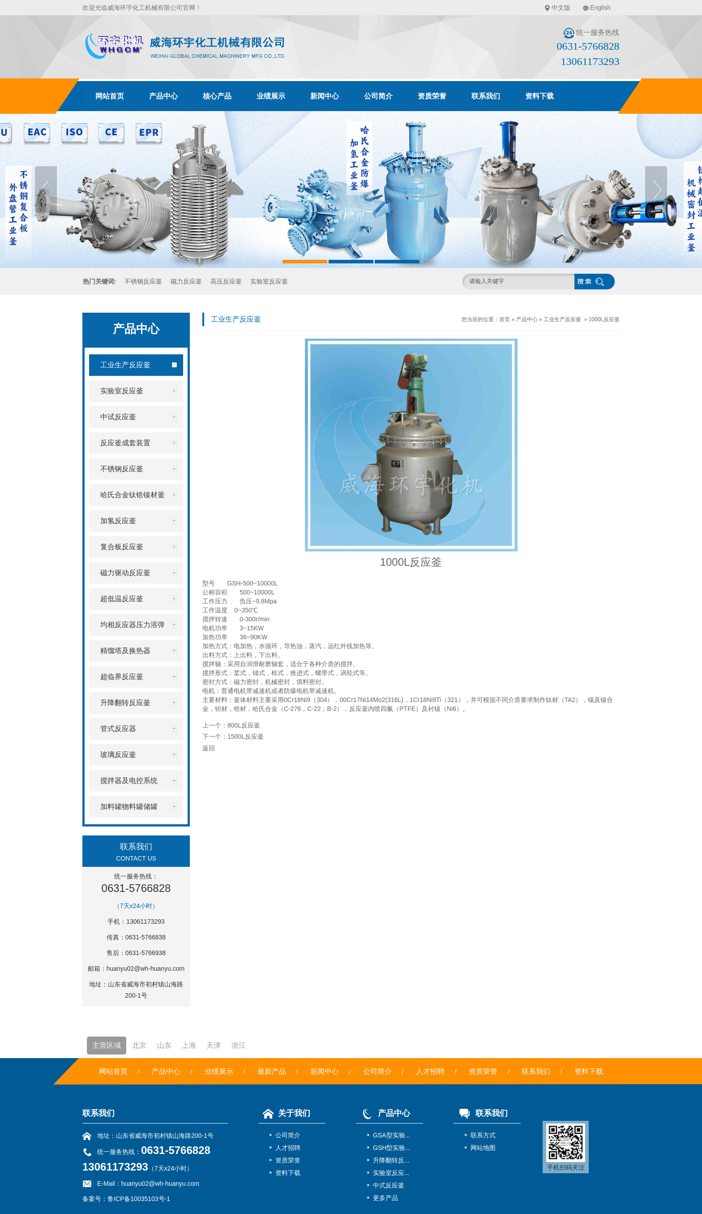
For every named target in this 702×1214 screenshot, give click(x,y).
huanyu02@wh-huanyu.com (146, 968)
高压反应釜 (226, 281)
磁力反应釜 (186, 281)
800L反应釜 (243, 725)
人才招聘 (430, 1071)
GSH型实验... (392, 1147)
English (600, 7)
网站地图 (483, 1147)
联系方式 (483, 1135)
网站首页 (109, 96)
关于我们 (284, 1113)
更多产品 (385, 1197)
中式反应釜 (388, 1185)
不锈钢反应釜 (143, 281)
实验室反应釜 (269, 281)
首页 (504, 319)
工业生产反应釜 (562, 319)
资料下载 (539, 96)
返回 (208, 748)
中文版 (561, 7)
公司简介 (378, 96)
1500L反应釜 (245, 736)
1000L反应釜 (604, 319)
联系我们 (485, 96)
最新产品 (271, 1071)
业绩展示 (271, 96)
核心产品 (217, 96)
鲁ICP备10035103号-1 (138, 1198)
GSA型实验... (391, 1135)
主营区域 (106, 1045)
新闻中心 (324, 96)
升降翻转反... (391, 1160)
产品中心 (163, 96)
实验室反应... (391, 1172)
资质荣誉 (432, 96)
